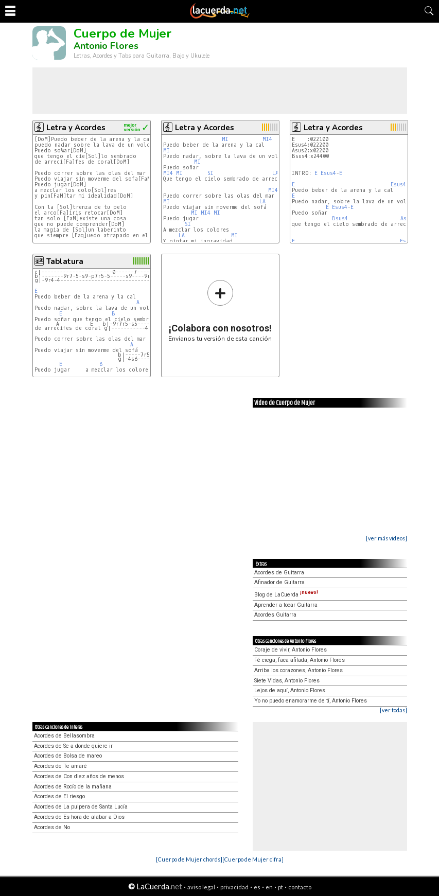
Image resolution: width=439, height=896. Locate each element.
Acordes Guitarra (275, 614)
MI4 (267, 139)
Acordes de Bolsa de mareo (68, 755)
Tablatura (64, 261)
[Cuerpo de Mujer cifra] (253, 859)
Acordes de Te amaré (60, 766)
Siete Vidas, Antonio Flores (287, 680)
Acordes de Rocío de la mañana (73, 786)
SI (210, 173)
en (269, 887)
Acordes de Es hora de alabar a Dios (79, 817)
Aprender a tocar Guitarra (286, 605)
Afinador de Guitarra (279, 582)
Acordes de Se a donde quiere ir (73, 746)
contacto (299, 887)
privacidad (234, 887)
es (257, 887)
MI (225, 139)
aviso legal (201, 887)
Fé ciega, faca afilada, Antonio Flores (299, 660)
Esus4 (328, 173)
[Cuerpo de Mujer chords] (189, 859)
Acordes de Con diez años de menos (79, 776)
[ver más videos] (386, 538)
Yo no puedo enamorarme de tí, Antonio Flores (310, 700)
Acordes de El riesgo (59, 796)
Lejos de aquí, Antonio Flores (289, 690)
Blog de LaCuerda (286, 594)
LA (275, 173)
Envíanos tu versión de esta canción (220, 310)
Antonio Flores (106, 46)
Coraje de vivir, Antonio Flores (290, 649)
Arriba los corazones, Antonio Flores (298, 670)
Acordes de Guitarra (279, 572)
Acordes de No (52, 827)
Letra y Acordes (76, 127)
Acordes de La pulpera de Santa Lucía (81, 806)
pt (280, 887)
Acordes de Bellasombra (64, 735)
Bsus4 (340, 218)
